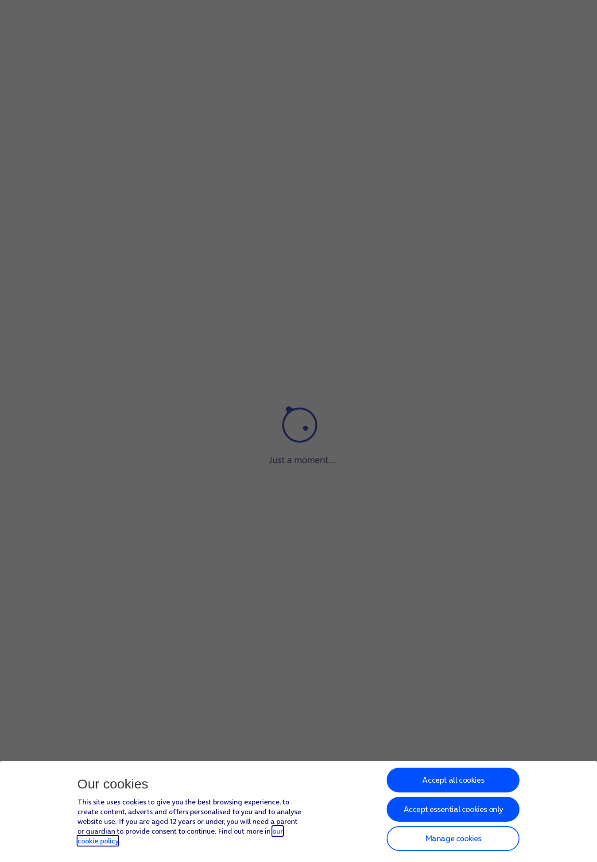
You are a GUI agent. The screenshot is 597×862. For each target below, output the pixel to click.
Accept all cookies (453, 779)
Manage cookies (453, 838)
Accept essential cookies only (453, 809)
